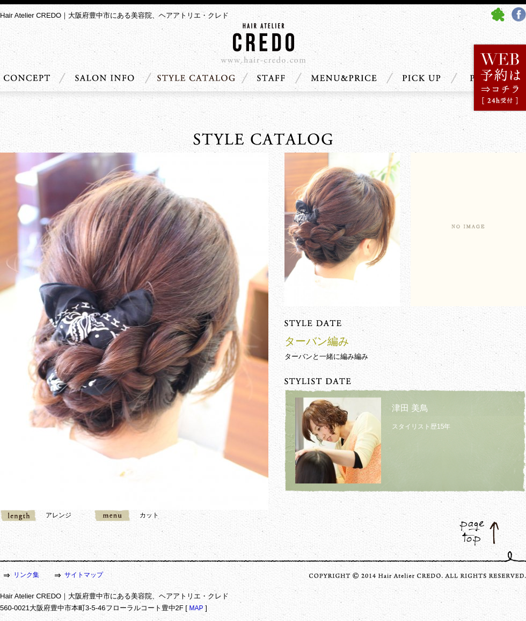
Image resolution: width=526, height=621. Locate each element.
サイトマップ (83, 575)
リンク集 (26, 575)
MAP (196, 608)
